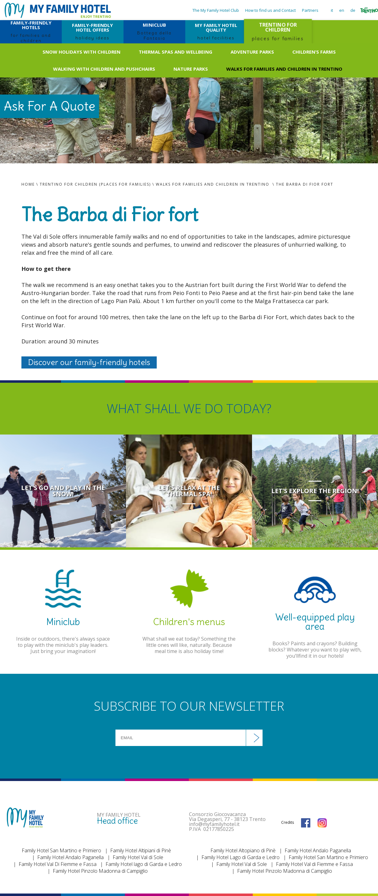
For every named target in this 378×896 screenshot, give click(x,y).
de (352, 10)
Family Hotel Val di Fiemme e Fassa (314, 864)
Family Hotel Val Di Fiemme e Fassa (58, 864)
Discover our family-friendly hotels (89, 362)
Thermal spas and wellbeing (175, 52)
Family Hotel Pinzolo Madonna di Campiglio (100, 870)
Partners (310, 10)
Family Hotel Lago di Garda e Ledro (240, 857)
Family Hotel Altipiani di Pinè (140, 850)
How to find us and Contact (270, 10)
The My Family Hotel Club (215, 10)
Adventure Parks (252, 52)
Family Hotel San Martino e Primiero (61, 850)
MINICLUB (154, 31)
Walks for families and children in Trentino (284, 69)
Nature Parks (190, 69)
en (341, 10)
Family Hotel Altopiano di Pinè (243, 850)
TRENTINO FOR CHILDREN (278, 31)
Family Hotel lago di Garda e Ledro (144, 864)
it (332, 10)
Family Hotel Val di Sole (138, 857)
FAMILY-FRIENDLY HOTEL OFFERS (92, 31)
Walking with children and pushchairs (104, 69)
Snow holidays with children (81, 52)
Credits (287, 822)
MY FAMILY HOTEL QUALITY (216, 31)
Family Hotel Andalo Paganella (70, 857)
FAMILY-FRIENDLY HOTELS (31, 31)
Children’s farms (314, 52)
